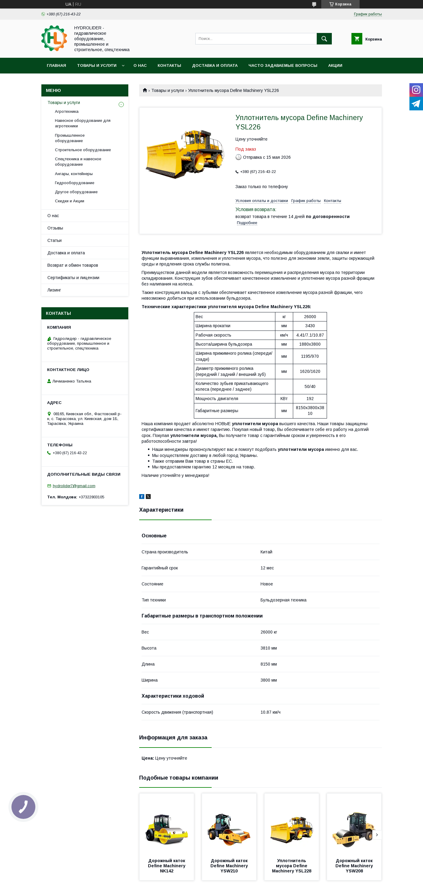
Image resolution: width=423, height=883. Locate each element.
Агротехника (67, 111)
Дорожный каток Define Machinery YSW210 (229, 865)
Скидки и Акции (69, 201)
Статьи (54, 240)
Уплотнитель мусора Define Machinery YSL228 (291, 865)
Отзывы (55, 228)
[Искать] (324, 38)
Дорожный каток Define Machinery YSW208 (354, 865)
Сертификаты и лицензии (73, 277)
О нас (140, 65)
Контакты (169, 65)
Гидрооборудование (74, 183)
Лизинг (54, 290)
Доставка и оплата (215, 65)
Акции (335, 65)
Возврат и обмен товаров (72, 265)
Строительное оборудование (83, 150)
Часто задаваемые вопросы (282, 65)
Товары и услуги (97, 65)
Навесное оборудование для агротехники (83, 123)
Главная (56, 65)
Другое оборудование (76, 192)
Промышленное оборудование (70, 138)
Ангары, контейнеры (74, 173)
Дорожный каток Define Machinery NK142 (167, 865)
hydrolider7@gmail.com (74, 486)
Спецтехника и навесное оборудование (78, 162)
